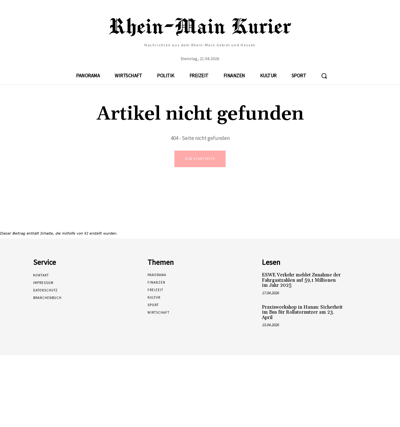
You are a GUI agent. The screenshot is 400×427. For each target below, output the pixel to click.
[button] (324, 75)
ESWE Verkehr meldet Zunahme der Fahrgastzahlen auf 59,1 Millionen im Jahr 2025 (301, 281)
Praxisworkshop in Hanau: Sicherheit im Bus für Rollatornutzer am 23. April (302, 313)
